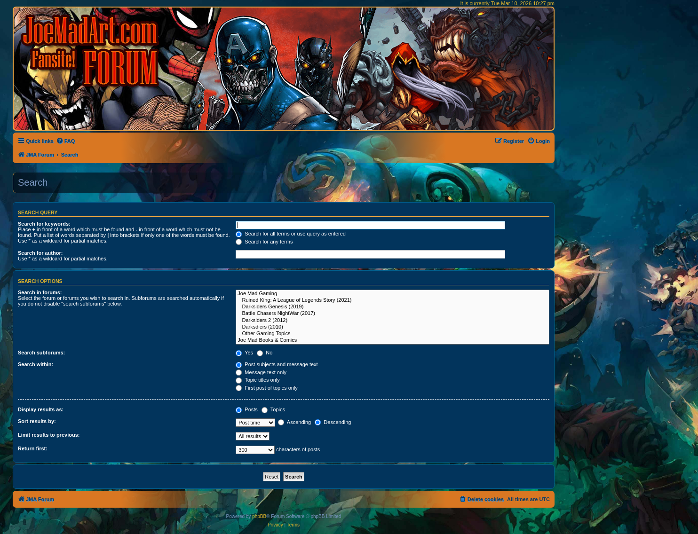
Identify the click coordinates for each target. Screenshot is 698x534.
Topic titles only (257, 380)
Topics (273, 409)
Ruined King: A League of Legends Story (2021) (392, 300)
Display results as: (40, 409)
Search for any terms (264, 241)
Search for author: (40, 253)
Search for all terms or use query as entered (291, 233)
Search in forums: (40, 292)
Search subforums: (41, 352)
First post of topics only (267, 388)
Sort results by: (37, 421)
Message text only (261, 372)
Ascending (294, 422)
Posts (247, 409)
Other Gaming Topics (392, 333)
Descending (333, 422)
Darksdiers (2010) (392, 327)
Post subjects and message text (276, 364)
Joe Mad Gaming (392, 294)
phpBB (259, 516)
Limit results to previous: (48, 435)
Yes (244, 352)
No (264, 352)
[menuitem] (65, 141)
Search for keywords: (44, 224)
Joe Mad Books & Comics (392, 340)
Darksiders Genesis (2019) (392, 307)
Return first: (33, 448)
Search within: (35, 364)
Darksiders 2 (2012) (392, 320)
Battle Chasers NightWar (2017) (392, 313)
